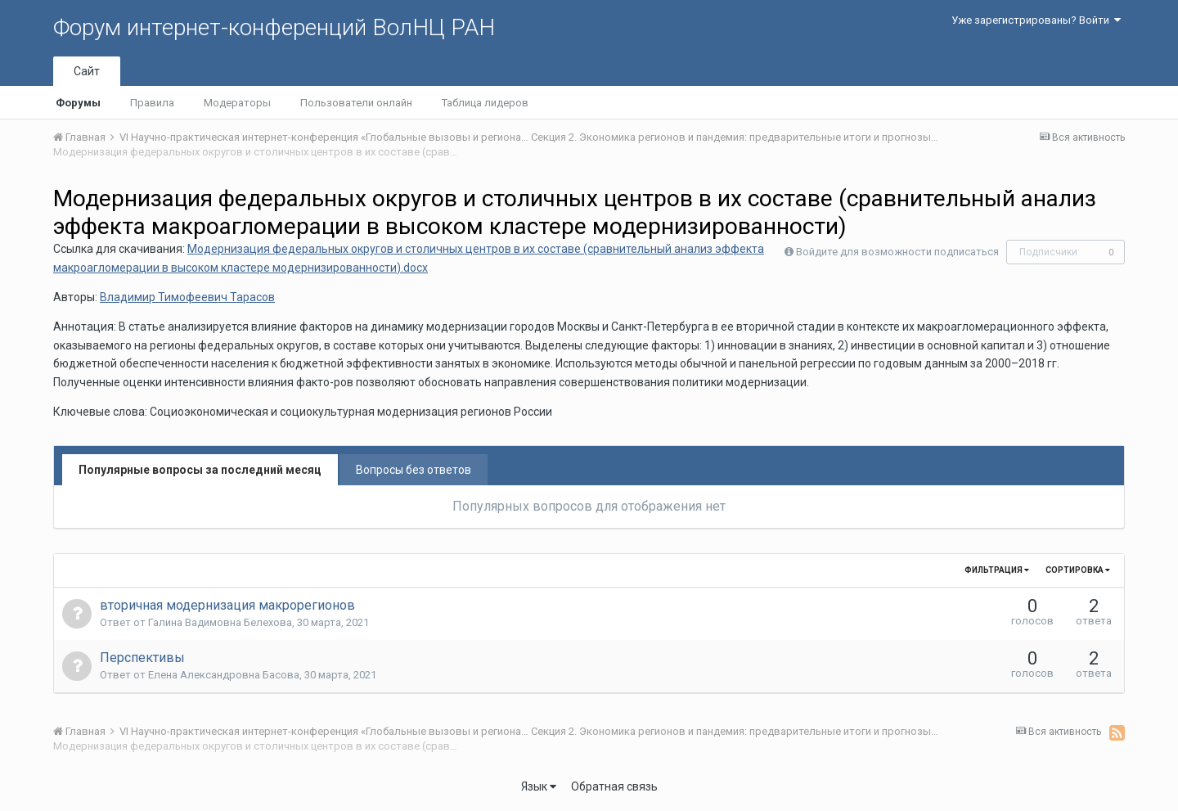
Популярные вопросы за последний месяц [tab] (200, 469)
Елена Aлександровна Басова (223, 675)
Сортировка (1077, 569)
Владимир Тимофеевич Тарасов (187, 297)
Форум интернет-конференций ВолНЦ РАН (274, 27)
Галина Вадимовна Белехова (220, 622)
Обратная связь (614, 786)
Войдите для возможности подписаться (897, 252)
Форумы (78, 103)
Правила (152, 103)
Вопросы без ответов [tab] (413, 469)
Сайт (87, 71)
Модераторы (237, 103)
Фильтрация (996, 569)
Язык (538, 786)
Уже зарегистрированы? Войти (1036, 20)
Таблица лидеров (485, 103)
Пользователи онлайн (356, 103)
